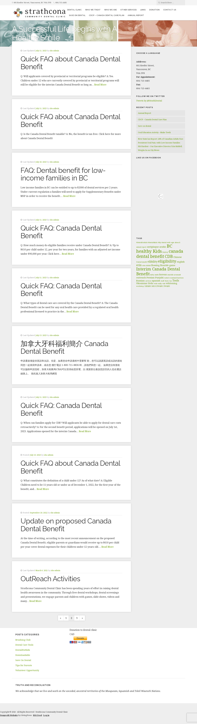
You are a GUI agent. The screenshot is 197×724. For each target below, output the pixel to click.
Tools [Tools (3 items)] (175, 280)
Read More (100, 84)
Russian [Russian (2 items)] (140, 280)
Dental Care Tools (24, 644)
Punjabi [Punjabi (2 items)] (159, 277)
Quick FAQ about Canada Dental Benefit (70, 63)
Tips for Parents (23, 665)
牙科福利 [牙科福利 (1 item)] (166, 286)
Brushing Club (23, 639)
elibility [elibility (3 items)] (153, 261)
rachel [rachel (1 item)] (166, 278)
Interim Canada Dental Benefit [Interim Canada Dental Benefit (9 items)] (158, 271)
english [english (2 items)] (181, 261)
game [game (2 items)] (172, 265)
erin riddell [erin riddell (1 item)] (146, 265)
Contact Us (169, 10)
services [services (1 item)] (148, 281)
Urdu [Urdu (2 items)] (150, 283)
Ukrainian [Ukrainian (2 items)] (141, 283)
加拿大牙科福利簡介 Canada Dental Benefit (64, 347)
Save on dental (77, 15)
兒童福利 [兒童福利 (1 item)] (147, 286)
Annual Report (136, 15)
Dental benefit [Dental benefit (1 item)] (141, 262)
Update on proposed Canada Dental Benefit (66, 525)
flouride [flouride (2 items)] (164, 265)
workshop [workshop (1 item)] (140, 286)
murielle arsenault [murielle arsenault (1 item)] (174, 275)
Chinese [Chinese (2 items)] (177, 257)
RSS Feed (37, 715)
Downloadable (22, 655)
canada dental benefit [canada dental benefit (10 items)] (159, 253)
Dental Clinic (74, 10)
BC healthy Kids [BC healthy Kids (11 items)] (154, 248)
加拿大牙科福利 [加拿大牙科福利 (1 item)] (157, 286)
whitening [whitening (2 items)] (171, 283)
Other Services (128, 10)
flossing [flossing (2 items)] (155, 265)
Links (143, 10)
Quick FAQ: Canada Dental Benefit (61, 232)
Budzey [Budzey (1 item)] (165, 252)
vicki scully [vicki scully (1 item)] (158, 283)
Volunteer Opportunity (27, 670)
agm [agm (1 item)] (172, 242)
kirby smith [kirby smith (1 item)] (154, 275)
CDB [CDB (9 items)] (169, 256)
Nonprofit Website (9, 715)
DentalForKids (22, 650)
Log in (46, 715)
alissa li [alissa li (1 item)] (177, 242)
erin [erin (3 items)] (139, 265)
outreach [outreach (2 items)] (141, 277)
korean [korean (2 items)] (163, 274)
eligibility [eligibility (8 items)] (167, 261)
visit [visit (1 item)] (163, 283)
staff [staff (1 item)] (162, 281)
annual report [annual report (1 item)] (141, 247)
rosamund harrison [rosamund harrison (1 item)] (176, 278)
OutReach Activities (50, 579)
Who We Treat (93, 10)
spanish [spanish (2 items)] (156, 280)
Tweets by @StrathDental (149, 100)
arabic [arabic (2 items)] (162, 246)
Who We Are (110, 10)
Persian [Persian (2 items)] (151, 277)
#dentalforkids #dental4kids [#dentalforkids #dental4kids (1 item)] (146, 242)
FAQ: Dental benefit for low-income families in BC (63, 174)
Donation (154, 10)
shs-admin (54, 50)
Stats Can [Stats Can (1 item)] (168, 281)
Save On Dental (23, 660)
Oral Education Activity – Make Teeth (154, 132)
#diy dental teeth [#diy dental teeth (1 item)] (164, 242)
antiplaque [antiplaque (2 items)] (153, 246)
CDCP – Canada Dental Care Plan (106, 15)
